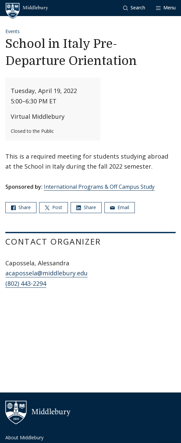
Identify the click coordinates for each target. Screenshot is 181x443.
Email (119, 207)
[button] (134, 8)
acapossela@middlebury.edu (46, 273)
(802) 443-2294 (25, 283)
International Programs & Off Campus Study (99, 186)
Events (12, 31)
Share (21, 207)
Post (53, 207)
